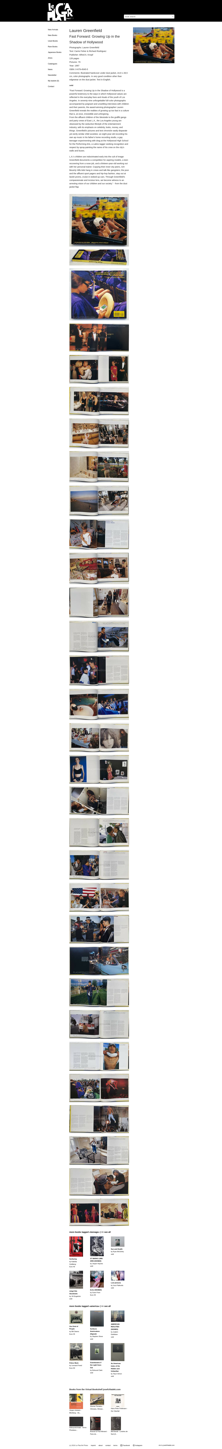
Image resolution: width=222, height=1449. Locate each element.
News (50, 69)
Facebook (125, 1445)
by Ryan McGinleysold (117, 1251)
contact (107, 1445)
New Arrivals (53, 30)
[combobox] (149, 17)
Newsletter (52, 75)
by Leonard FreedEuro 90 (75, 1365)
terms (115, 1445)
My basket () (53, 81)
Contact (51, 86)
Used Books (53, 41)
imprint (93, 1445)
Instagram (137, 1445)
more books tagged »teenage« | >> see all (90, 1232)
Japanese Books (54, 52)
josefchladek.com (168, 1445)
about (101, 1445)
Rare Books (53, 47)
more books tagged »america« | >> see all (90, 1306)
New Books (52, 35)
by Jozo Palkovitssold (117, 1285)
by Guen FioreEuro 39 (96, 1292)
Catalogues (52, 64)
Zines (50, 58)
